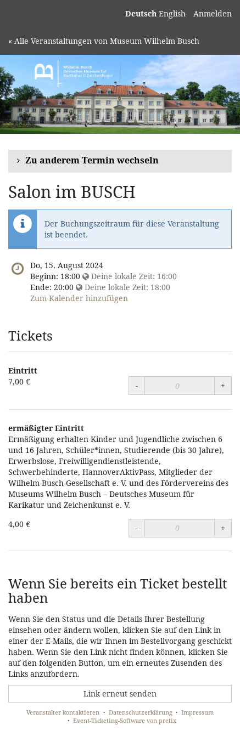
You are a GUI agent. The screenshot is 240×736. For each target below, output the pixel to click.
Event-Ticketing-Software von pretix (124, 720)
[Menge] (179, 385)
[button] (120, 161)
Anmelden (212, 13)
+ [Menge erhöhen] (223, 385)
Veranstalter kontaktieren (62, 712)
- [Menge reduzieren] (137, 385)
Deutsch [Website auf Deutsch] (141, 13)
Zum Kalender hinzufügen (79, 298)
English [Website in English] (172, 13)
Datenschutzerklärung (140, 712)
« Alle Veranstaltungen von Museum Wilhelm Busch (103, 41)
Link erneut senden (120, 693)
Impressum (197, 712)
